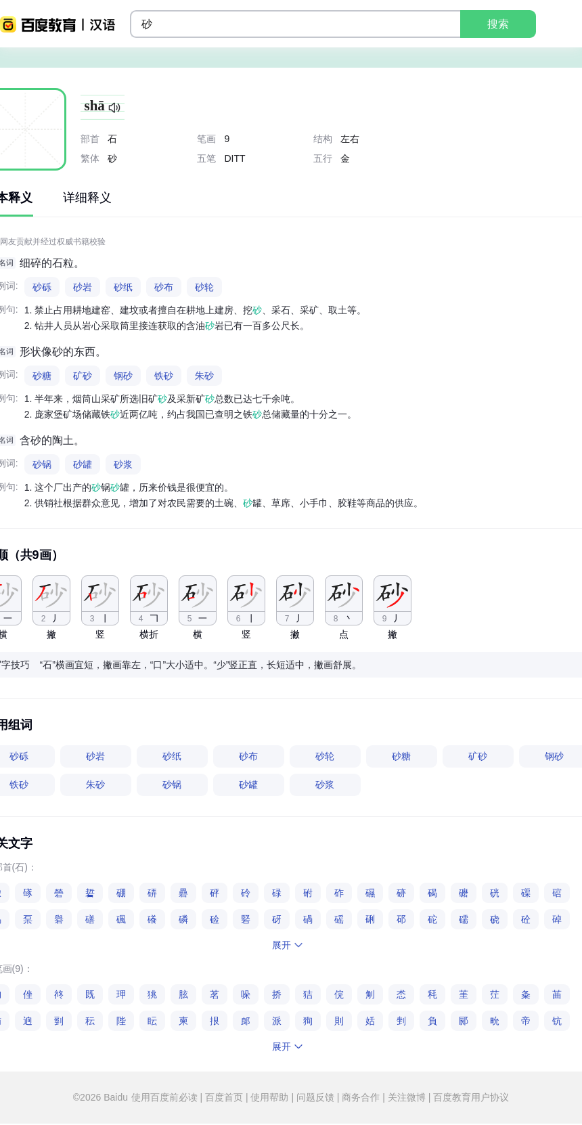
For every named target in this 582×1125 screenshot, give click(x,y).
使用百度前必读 (165, 1097)
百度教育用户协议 (469, 1097)
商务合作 (360, 1097)
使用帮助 (270, 1097)
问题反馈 (315, 1097)
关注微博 (406, 1097)
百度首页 (224, 1097)
